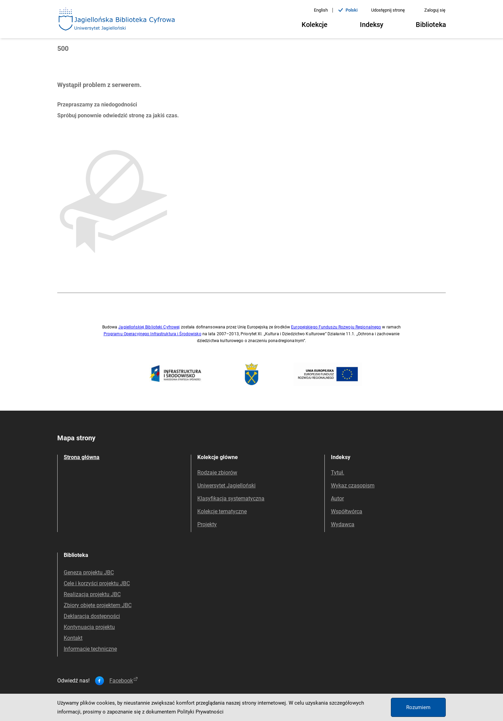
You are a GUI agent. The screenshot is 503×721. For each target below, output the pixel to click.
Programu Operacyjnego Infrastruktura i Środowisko (152, 334)
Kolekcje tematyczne (222, 511)
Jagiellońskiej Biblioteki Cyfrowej (149, 327)
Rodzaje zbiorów (217, 472)
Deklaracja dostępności (92, 616)
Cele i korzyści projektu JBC (97, 583)
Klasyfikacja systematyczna (230, 498)
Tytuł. (337, 472)
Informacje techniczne (90, 649)
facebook (124, 680)
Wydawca (342, 524)
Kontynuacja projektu (89, 627)
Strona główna (82, 457)
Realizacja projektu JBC (92, 594)
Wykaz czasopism (353, 485)
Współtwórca (346, 511)
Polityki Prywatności (200, 712)
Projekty (207, 524)
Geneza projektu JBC (89, 572)
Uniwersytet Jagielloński (226, 485)
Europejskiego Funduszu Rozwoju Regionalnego (336, 327)
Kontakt (73, 638)
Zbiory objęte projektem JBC (98, 605)
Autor (337, 498)
